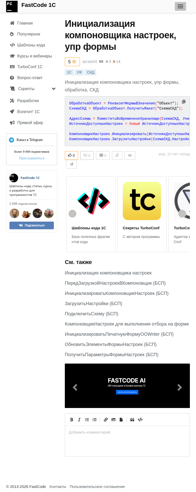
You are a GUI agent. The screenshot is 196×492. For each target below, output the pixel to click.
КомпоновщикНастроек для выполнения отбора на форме (127, 324)
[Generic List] (87, 419)
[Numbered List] (94, 419)
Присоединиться (31, 158)
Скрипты (22, 89)
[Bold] (71, 419)
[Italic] (79, 419)
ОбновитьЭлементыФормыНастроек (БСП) (111, 344)
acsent (89, 61)
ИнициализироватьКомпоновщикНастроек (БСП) (116, 293)
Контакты (58, 486)
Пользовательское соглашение (97, 486)
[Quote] (132, 419)
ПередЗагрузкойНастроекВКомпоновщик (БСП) (115, 283)
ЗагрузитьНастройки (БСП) (93, 303)
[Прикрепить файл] (121, 419)
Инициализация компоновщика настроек (108, 272)
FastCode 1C (38, 5)
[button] (74, 386)
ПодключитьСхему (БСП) (91, 313)
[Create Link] (105, 419)
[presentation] (127, 432)
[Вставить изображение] (113, 419)
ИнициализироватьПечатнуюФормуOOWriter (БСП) (119, 334)
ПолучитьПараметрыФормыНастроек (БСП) (111, 354)
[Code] (140, 419)
